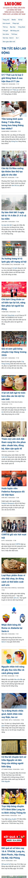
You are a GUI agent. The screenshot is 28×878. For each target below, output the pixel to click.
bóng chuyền (12, 819)
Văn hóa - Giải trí (8, 38)
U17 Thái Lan (14, 90)
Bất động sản (14, 31)
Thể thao (14, 34)
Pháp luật (16, 23)
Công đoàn (21, 27)
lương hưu (14, 141)
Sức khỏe (6, 34)
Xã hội (20, 20)
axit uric (16, 598)
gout (2, 726)
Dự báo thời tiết (6, 225)
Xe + (17, 38)
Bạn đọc (13, 27)
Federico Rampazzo (8, 503)
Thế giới (5, 31)
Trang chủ (6, 20)
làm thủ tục (16, 185)
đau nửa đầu (18, 679)
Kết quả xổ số (5, 864)
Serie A (3, 642)
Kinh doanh (6, 23)
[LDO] (14, 65)
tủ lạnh (15, 268)
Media (14, 20)
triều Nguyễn (5, 781)
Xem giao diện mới (9, 41)
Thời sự (5, 27)
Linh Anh (4, 457)
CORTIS (17, 544)
